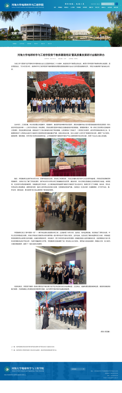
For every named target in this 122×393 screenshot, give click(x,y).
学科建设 (78, 7)
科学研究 (84, 7)
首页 (55, 7)
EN (116, 3)
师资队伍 (66, 7)
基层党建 (26, 37)
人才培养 (72, 7)
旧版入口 (98, 3)
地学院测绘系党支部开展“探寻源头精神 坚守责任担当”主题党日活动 (35, 346)
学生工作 (96, 7)
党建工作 (90, 7)
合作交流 (109, 7)
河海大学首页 (92, 3)
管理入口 (24, 385)
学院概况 (60, 7)
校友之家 (115, 7)
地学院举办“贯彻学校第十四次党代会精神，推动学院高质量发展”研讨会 (36, 350)
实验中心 (103, 7)
